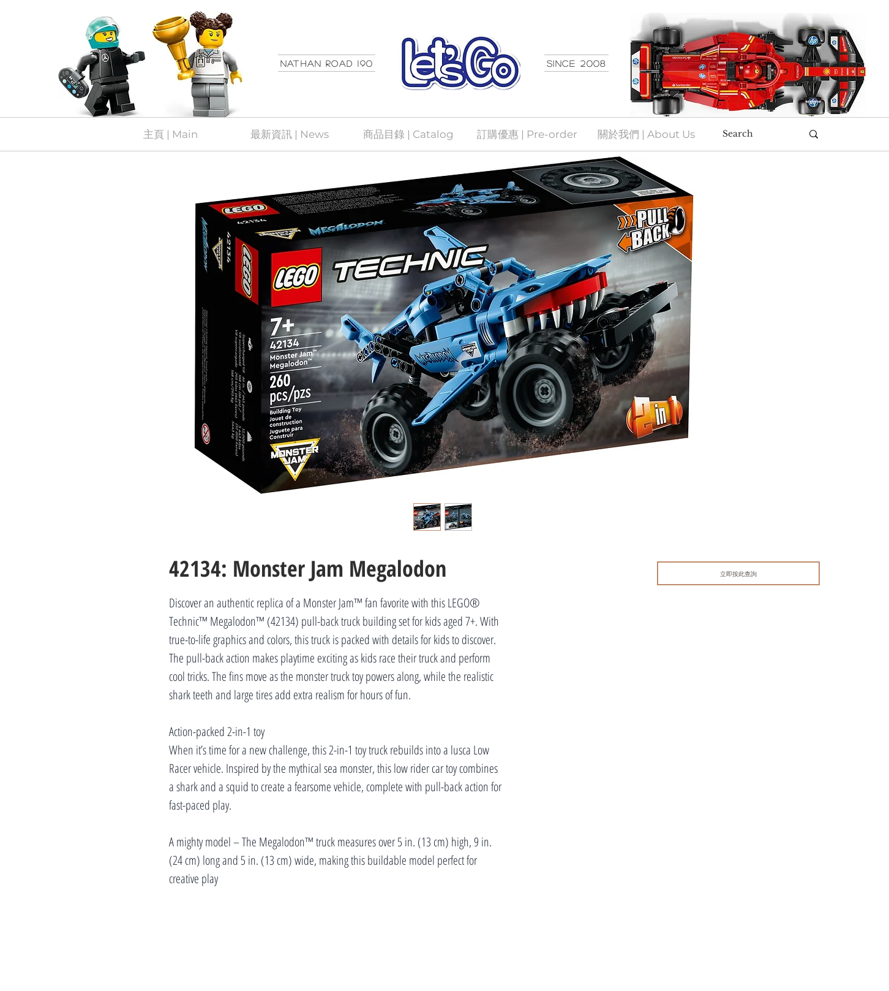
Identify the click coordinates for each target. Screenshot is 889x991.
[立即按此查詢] (738, 573)
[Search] (753, 134)
